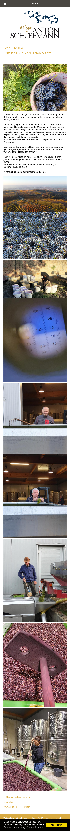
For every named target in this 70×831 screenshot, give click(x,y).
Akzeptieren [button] (56, 825)
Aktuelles (8, 802)
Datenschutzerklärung (14, 827)
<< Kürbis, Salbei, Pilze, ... (17, 797)
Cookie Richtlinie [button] (35, 827)
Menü (35, 3)
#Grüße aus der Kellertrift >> (18, 807)
